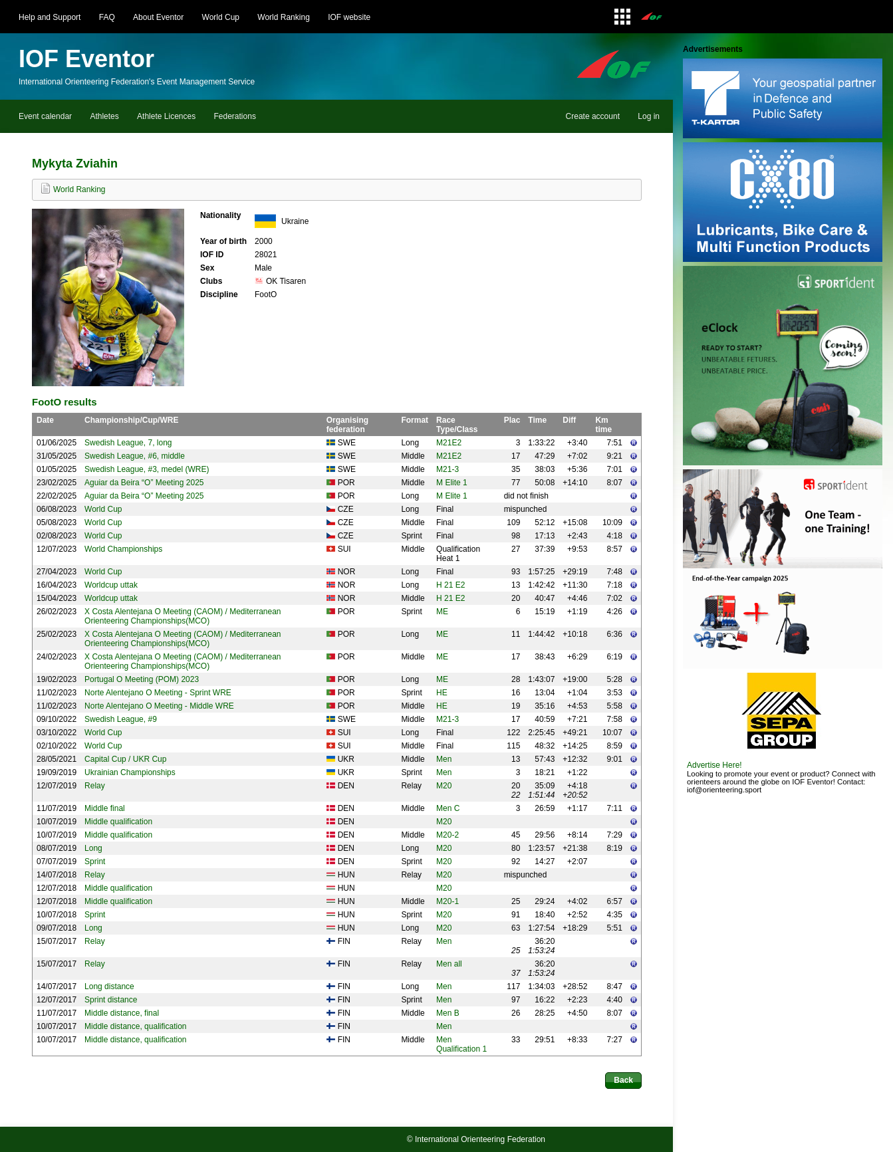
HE (441, 692)
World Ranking (283, 17)
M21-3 (447, 469)
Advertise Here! (714, 765)
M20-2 (447, 835)
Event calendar (45, 116)
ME (442, 611)
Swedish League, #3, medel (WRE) (146, 469)
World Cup (220, 17)
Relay (94, 785)
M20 (443, 785)
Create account (593, 116)
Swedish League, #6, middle (134, 456)
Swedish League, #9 (120, 719)
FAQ (107, 17)
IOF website (349, 17)
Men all (449, 964)
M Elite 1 (451, 482)
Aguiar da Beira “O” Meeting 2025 (143, 482)
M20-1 (447, 901)
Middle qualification (118, 821)
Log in (649, 116)
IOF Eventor (86, 58)
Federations (235, 116)
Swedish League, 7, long (128, 442)
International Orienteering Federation (480, 1139)
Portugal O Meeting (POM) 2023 (141, 679)
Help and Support (49, 17)
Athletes (104, 116)
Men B (447, 1013)
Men (443, 759)
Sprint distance (110, 999)
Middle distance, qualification (135, 1026)
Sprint (94, 861)
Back (623, 1080)
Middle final (104, 808)
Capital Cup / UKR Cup (125, 759)
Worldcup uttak (111, 585)
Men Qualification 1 (461, 1044)
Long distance (109, 986)
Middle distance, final (121, 1013)
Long (93, 848)
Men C (447, 808)
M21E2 (448, 442)
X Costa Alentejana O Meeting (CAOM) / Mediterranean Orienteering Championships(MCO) (182, 616)
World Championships (123, 549)
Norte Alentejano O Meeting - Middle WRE (159, 706)
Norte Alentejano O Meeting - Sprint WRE (157, 692)
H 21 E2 (450, 585)
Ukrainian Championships (130, 772)
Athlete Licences (166, 116)
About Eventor (158, 17)
